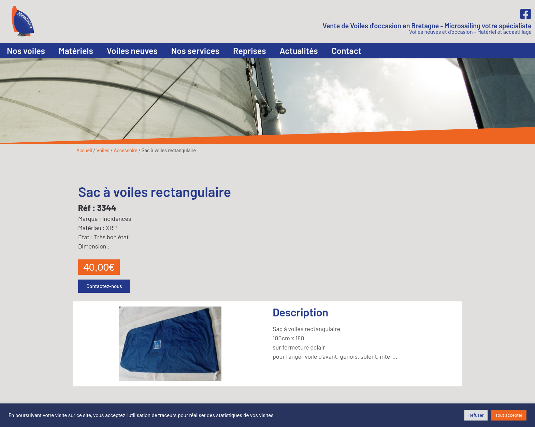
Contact (347, 50)
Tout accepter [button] (508, 415)
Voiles (102, 150)
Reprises (249, 50)
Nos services (195, 50)
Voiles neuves (132, 50)
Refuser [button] (476, 415)
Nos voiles (26, 50)
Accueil (84, 150)
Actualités (299, 50)
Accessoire (125, 150)
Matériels (76, 50)
